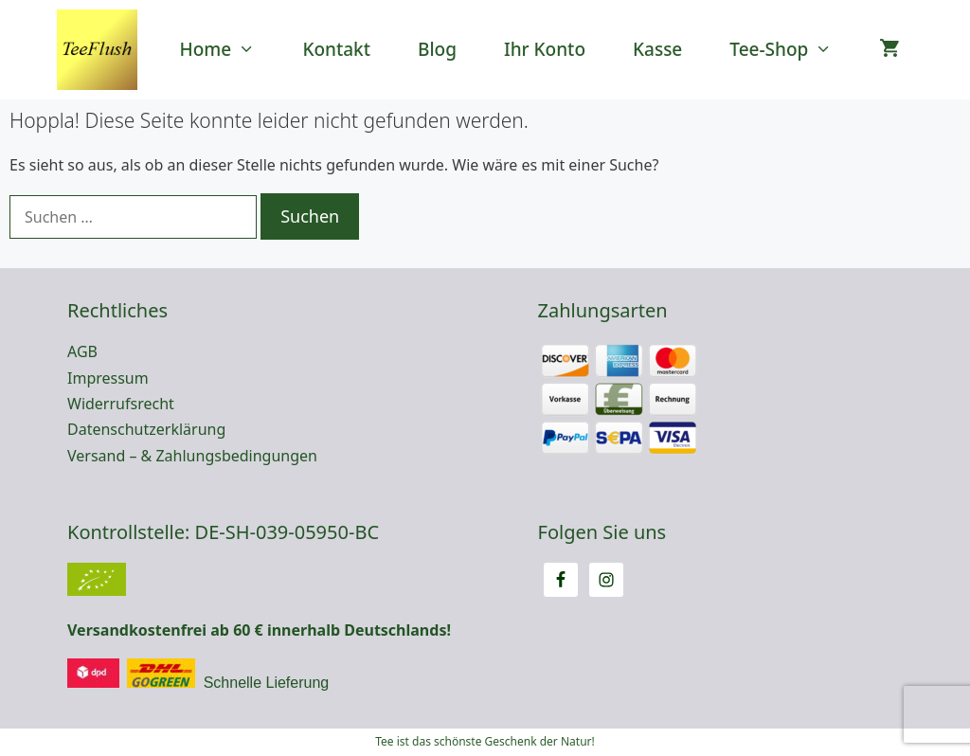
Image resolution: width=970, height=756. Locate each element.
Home (229, 49)
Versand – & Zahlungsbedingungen (192, 455)
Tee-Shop (792, 49)
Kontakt (336, 49)
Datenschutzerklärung (146, 429)
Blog (437, 49)
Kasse (657, 49)
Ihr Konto (544, 49)
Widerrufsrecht (120, 403)
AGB (82, 351)
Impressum (108, 378)
